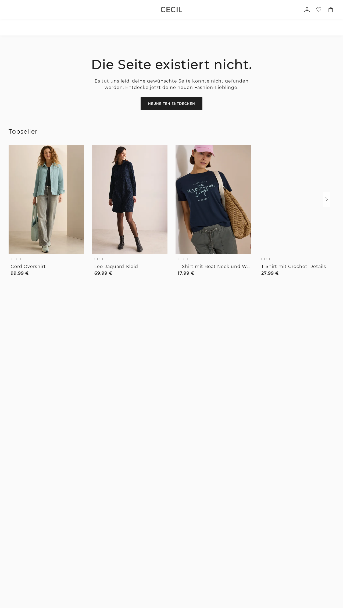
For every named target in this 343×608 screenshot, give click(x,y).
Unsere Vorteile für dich (171, 427)
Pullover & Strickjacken (28, 584)
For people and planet (217, 526)
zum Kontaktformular (272, 391)
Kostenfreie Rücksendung (266, 441)
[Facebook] (228, 404)
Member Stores (211, 569)
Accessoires (18, 519)
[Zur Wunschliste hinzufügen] (76, 152)
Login (246, 576)
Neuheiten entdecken (171, 104)
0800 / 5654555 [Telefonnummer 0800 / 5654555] (242, 343)
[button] (326, 199)
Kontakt (105, 533)
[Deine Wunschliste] (319, 9)
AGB (245, 533)
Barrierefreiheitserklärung (263, 540)
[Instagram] (239, 404)
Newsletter (108, 519)
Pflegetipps (152, 540)
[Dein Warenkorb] (330, 9)
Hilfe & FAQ (108, 526)
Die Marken (208, 519)
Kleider (15, 562)
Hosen (14, 540)
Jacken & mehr (21, 569)
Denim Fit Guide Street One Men (165, 560)
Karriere (205, 533)
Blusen (14, 533)
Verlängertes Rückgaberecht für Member (178, 441)
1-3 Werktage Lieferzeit (93, 441)
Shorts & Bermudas (69, 577)
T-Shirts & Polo (66, 526)
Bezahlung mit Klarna (117, 540)
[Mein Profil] (307, 9)
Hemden (61, 533)
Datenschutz (252, 519)
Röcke (14, 555)
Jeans (13, 548)
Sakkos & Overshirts (70, 591)
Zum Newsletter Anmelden (151, 384)
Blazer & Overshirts (24, 577)
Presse (204, 562)
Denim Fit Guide (156, 519)
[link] (171, 9)
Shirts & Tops (19, 526)
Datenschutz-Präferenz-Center (266, 547)
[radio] (13, 283)
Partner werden (211, 548)
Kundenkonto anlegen (260, 569)
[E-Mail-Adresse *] (57, 384)
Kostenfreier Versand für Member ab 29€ (181, 459)
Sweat (14, 591)
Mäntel (59, 584)
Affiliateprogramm (214, 555)
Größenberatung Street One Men (165, 549)
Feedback (207, 540)
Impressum (251, 526)
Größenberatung (156, 533)
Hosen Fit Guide (156, 526)
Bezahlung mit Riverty (117, 548)
